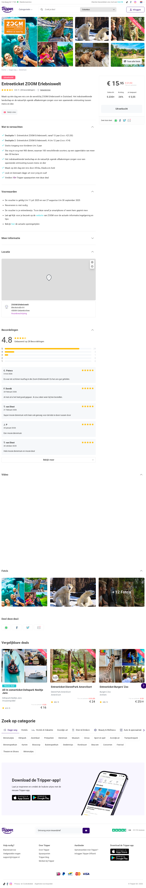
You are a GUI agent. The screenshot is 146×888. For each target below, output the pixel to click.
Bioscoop (37, 745)
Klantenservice (9, 850)
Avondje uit (62, 730)
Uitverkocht (122, 108)
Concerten (110, 745)
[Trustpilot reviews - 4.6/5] (128, 830)
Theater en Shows (11, 753)
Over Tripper (44, 850)
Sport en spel (102, 738)
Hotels (24, 730)
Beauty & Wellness (105, 730)
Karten (25, 745)
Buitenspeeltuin (53, 745)
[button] (5, 62)
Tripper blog (44, 857)
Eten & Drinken (81, 730)
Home (4, 70)
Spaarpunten (44, 853)
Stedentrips (70, 745)
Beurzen (97, 745)
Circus (89, 738)
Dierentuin (23, 70)
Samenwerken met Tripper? (86, 850)
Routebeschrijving (19, 313)
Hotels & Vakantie (42, 729)
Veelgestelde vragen (12, 853)
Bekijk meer (48, 460)
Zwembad (36, 738)
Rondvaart (84, 745)
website (39, 215)
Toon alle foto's (132, 61)
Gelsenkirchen (45, 90)
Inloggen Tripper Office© (85, 853)
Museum (77, 738)
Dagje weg (13, 70)
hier (13, 224)
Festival (123, 745)
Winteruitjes (29, 753)
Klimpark (23, 738)
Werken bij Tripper (46, 861)
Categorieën (24, 9)
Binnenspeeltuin (10, 745)
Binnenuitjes (8, 738)
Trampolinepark (134, 738)
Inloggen (135, 9)
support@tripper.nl (11, 857)
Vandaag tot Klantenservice (16, 2)
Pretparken (50, 738)
